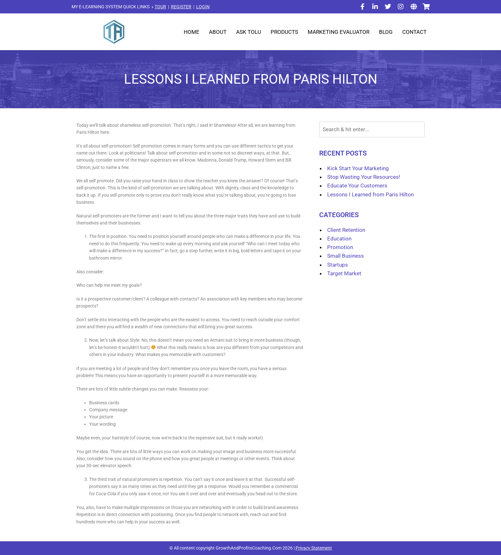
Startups (337, 265)
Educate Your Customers (357, 185)
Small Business (345, 256)
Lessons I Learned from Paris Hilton (370, 194)
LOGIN (203, 6)
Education (339, 238)
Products (284, 32)
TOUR (160, 6)
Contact (414, 32)
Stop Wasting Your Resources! (363, 177)
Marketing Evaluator (338, 32)
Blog (386, 32)
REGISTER (181, 6)
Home (191, 32)
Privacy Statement (314, 548)
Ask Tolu (248, 32)
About (218, 32)
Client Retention (346, 230)
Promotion (340, 247)
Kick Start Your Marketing (358, 168)
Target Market (344, 273)
